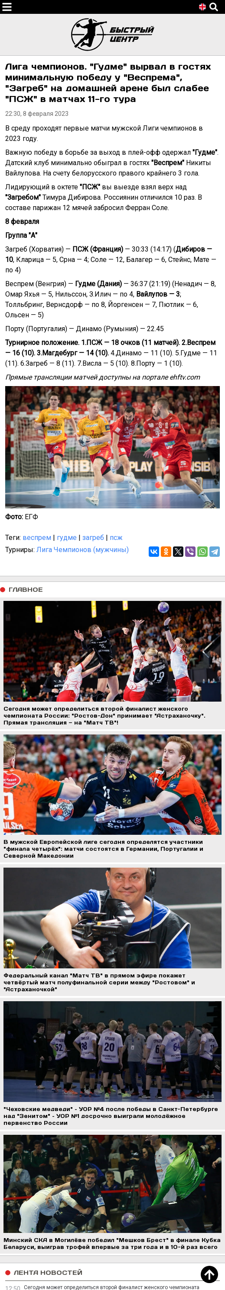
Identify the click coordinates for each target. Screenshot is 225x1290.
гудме (67, 537)
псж (116, 537)
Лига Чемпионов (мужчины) (82, 550)
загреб (93, 537)
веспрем (37, 537)
